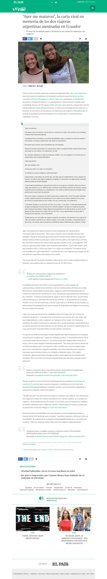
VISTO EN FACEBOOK (29, 13)
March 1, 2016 (61, 279)
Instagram (44, 449)
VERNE (33, 533)
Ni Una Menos (39, 488)
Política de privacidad (52, 574)
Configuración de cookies (78, 574)
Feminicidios (58, 488)
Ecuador (49, 488)
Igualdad (28, 488)
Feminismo (78, 488)
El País (19, 2)
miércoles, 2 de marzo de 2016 (64, 375)
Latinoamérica (82, 490)
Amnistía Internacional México (47, 436)
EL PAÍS (60, 564)
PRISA (92, 574)
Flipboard (51, 449)
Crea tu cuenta (90, 2)
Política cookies (64, 574)
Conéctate (80, 2)
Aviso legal (41, 574)
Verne (19, 9)
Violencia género (59, 490)
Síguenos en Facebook (52, 2)
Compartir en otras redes (35, 38)
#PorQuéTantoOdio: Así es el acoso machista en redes (48, 471)
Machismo (71, 490)
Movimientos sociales (43, 490)
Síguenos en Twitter (56, 2)
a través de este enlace (57, 407)
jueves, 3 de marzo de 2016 (73, 436)
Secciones (92, 8)
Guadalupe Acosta (42, 375)
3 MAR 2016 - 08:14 (35, 86)
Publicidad (33, 574)
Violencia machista (27, 490)
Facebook (68, 488)
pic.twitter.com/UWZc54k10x (38, 276)
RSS (88, 574)
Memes (74, 533)
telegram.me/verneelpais (29, 444)
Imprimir (80, 38)
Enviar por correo (86, 38)
